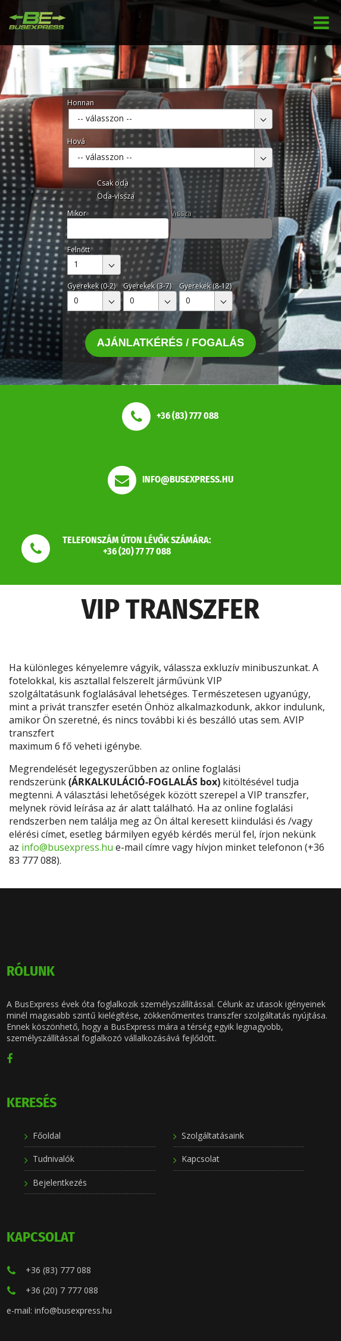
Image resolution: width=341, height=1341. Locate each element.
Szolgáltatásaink (213, 1135)
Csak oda (113, 183)
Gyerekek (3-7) (147, 286)
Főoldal (47, 1135)
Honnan (80, 103)
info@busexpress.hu (67, 847)
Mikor (76, 213)
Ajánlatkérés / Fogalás (171, 343)
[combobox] (170, 119)
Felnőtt (78, 250)
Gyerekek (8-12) (205, 286)
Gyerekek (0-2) (91, 286)
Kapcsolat (201, 1158)
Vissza (181, 213)
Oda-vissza (115, 196)
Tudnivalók (53, 1158)
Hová (76, 141)
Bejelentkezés (60, 1182)
